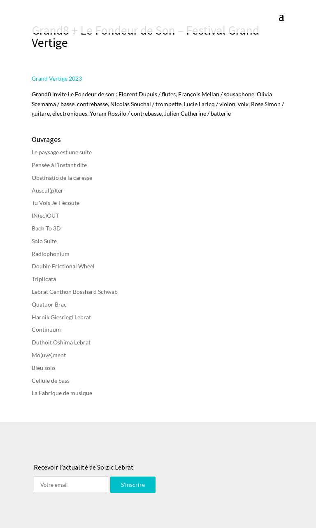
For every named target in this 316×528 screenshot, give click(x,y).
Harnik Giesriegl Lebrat (61, 317)
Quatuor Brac (49, 304)
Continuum (46, 329)
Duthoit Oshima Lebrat (61, 342)
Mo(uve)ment (49, 354)
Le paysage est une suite (62, 152)
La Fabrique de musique (62, 392)
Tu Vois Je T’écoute (55, 202)
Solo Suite (44, 240)
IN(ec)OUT (45, 215)
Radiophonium (51, 253)
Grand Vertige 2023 (57, 78)
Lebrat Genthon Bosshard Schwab (75, 291)
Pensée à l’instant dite (59, 164)
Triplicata (44, 278)
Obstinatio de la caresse (62, 177)
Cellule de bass (51, 380)
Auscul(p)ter (47, 190)
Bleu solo (43, 367)
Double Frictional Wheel (63, 266)
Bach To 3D (46, 228)
